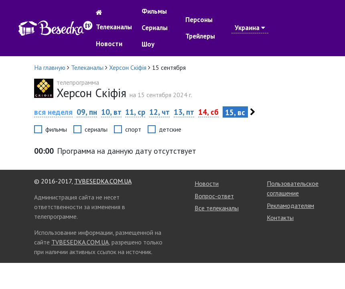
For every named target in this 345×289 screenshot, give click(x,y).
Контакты (280, 218)
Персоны (199, 19)
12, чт (159, 112)
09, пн (87, 112)
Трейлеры (200, 36)
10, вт (111, 112)
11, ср (135, 112)
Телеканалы (114, 26)
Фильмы (154, 11)
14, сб (208, 112)
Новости (109, 43)
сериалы (96, 129)
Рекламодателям (290, 205)
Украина (250, 27)
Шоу (148, 44)
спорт (133, 129)
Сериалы (155, 27)
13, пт (184, 112)
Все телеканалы (217, 208)
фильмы (56, 129)
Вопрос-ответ (214, 196)
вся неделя (53, 112)
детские (170, 129)
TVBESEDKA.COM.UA (103, 181)
